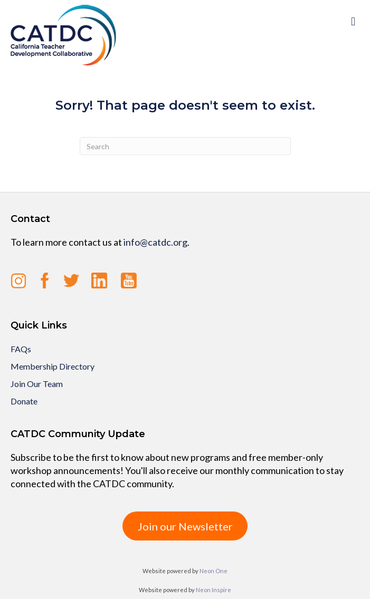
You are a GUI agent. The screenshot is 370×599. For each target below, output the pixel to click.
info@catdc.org (155, 242)
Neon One (213, 570)
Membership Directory (52, 366)
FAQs (21, 349)
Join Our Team (37, 384)
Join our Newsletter (185, 526)
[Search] (185, 146)
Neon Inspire (213, 589)
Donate (24, 401)
